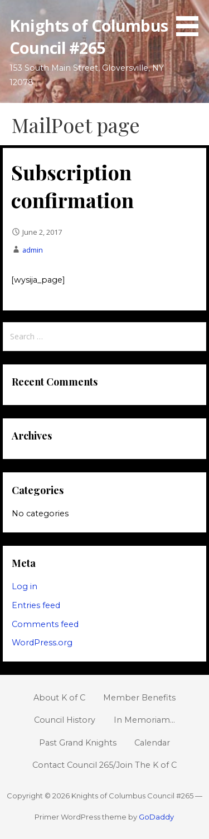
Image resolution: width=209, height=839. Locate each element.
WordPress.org (42, 643)
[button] (191, 20)
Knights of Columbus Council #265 (88, 36)
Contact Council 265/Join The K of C (104, 765)
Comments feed (45, 624)
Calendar (152, 743)
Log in (24, 586)
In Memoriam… (144, 720)
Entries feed (36, 605)
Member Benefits (139, 698)
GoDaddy (156, 816)
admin (32, 250)
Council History (64, 720)
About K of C (59, 698)
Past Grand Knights (77, 743)
